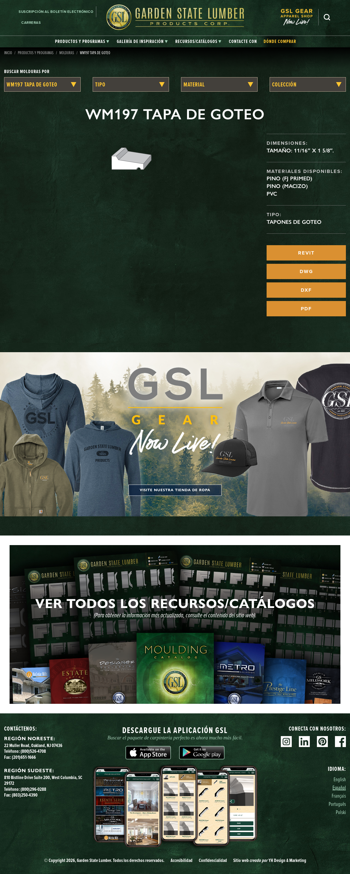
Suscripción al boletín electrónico (56, 11)
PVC (272, 193)
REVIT (306, 252)
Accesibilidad (181, 860)
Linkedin (304, 741)
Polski (341, 812)
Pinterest (322, 741)
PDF (306, 308)
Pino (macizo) (287, 186)
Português (337, 804)
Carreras (31, 22)
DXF (306, 290)
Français (339, 795)
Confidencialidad (213, 860)
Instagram (286, 741)
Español (339, 787)
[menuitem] (299, 17)
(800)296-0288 (33, 789)
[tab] (82, 41)
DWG (306, 271)
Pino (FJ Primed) (289, 178)
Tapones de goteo (294, 222)
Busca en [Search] (327, 17)
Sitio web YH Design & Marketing (269, 860)
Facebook (340, 741)
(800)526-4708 (33, 751)
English (340, 779)
